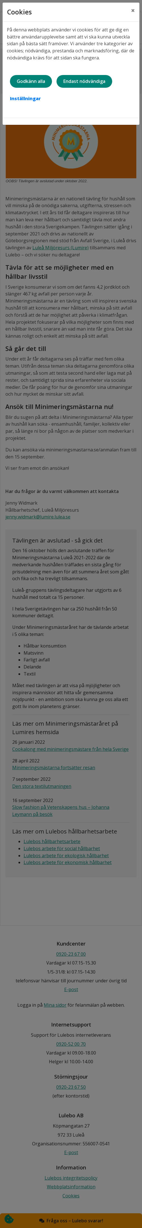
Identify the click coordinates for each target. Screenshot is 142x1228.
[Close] (132, 10)
